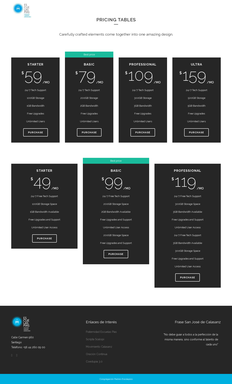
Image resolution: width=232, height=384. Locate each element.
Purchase (35, 132)
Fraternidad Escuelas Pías (101, 331)
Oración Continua (96, 354)
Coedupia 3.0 (94, 361)
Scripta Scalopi (95, 339)
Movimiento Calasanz (99, 346)
